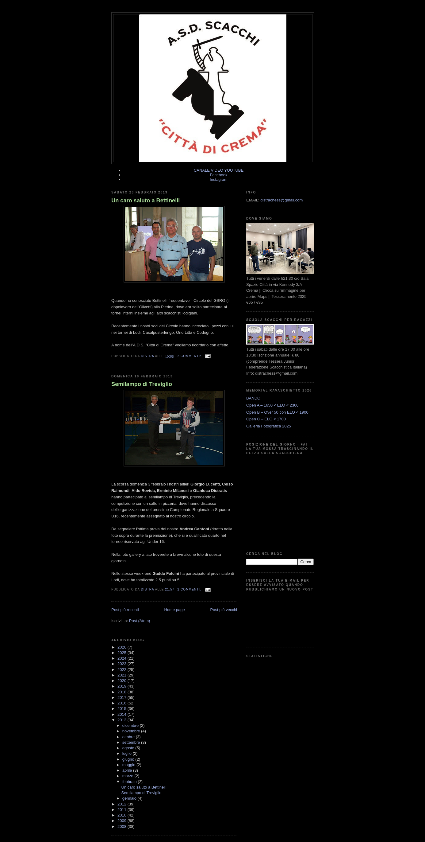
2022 (122, 669)
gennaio (130, 798)
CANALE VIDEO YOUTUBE (218, 170)
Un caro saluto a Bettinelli (145, 200)
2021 (122, 675)
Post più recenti (125, 609)
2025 (122, 652)
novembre (131, 731)
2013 (122, 720)
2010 (122, 815)
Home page (174, 609)
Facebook (218, 175)
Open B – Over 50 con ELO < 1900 (277, 412)
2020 (122, 680)
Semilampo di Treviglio (141, 384)
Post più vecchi (223, 609)
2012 (122, 804)
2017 (122, 697)
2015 (122, 708)
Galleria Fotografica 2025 (268, 426)
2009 (122, 820)
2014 (122, 714)
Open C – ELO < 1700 (266, 419)
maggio (129, 764)
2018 (122, 692)
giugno (129, 759)
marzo (128, 776)
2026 (122, 647)
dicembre (131, 725)
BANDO (253, 398)
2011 (122, 809)
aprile (127, 770)
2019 (122, 686)
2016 (122, 703)
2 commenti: (189, 356)
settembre (131, 742)
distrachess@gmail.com (281, 200)
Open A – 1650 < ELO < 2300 (272, 405)
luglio (127, 753)
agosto (129, 748)
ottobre (129, 737)
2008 (122, 826)
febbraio (130, 781)
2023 (122, 663)
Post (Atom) (139, 620)
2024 (122, 658)
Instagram (219, 179)
